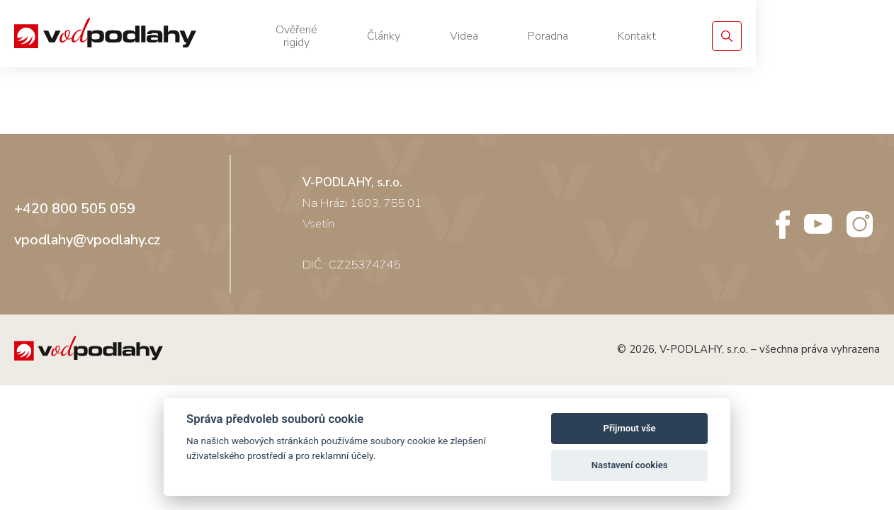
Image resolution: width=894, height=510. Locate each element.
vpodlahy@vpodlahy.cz (87, 250)
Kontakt (764, 36)
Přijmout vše (630, 428)
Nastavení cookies (630, 465)
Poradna (675, 36)
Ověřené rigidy (408, 36)
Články (510, 36)
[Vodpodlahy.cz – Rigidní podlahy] (122, 36)
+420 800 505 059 (74, 218)
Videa (591, 36)
